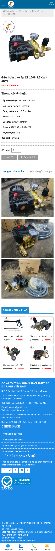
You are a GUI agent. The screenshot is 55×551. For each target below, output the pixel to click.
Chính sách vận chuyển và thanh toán (20, 445)
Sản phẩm (23, 11)
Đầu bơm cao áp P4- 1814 (13, 365)
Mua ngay (9, 157)
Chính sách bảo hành (13, 440)
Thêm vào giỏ (28, 157)
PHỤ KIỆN (11, 14)
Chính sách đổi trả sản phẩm (16, 451)
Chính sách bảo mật (12, 434)
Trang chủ (9, 11)
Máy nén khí (37, 11)
